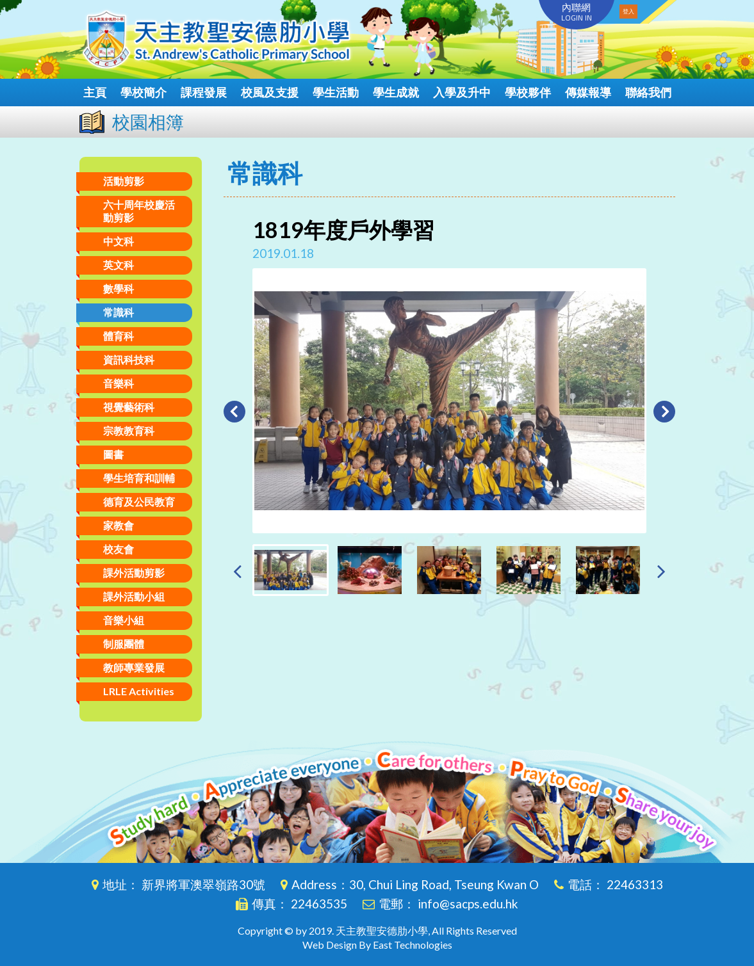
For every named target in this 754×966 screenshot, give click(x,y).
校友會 (118, 549)
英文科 (118, 265)
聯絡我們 (648, 92)
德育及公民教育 (139, 501)
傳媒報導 (588, 92)
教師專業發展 (134, 667)
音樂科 (118, 383)
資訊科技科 (128, 359)
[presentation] (237, 571)
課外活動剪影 (134, 573)
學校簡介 (143, 92)
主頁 (94, 92)
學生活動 (336, 92)
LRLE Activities (138, 691)
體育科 (118, 336)
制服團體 (123, 644)
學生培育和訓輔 (139, 478)
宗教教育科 (128, 430)
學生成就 (396, 92)
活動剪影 (123, 181)
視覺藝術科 (128, 407)
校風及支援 (270, 92)
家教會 (118, 525)
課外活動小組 (134, 596)
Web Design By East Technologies (377, 944)
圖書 (113, 454)
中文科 (118, 241)
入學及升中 (462, 92)
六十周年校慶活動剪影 (139, 210)
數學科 (118, 288)
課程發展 (204, 92)
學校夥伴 (528, 92)
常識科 (118, 312)
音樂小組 (123, 620)
